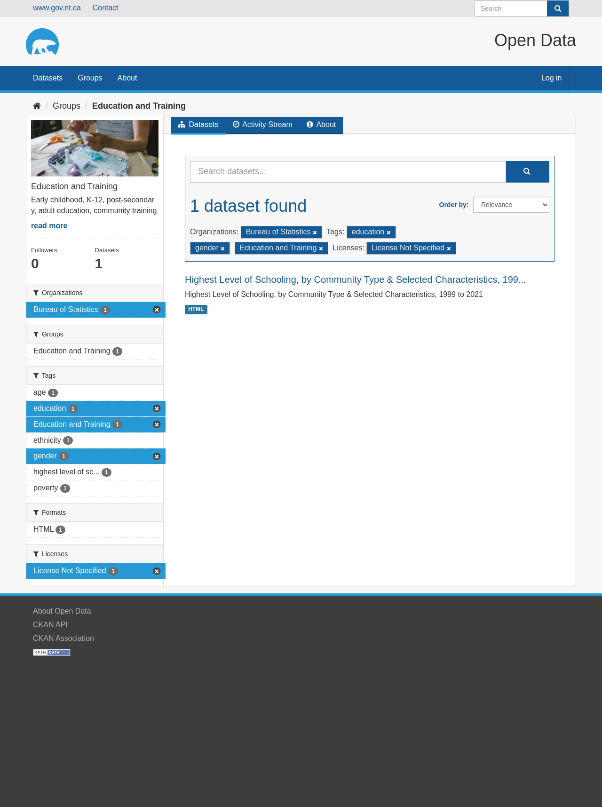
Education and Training (139, 106)
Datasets (48, 78)
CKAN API (50, 625)
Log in (551, 78)
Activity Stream (263, 124)
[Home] (37, 106)
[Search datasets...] (348, 172)
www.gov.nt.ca (57, 8)
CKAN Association (63, 638)
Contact (105, 8)
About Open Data (62, 611)
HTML (196, 309)
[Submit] (558, 8)
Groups (90, 78)
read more (49, 226)
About (127, 78)
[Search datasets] (522, 8)
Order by (453, 204)
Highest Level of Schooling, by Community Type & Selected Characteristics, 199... (355, 279)
